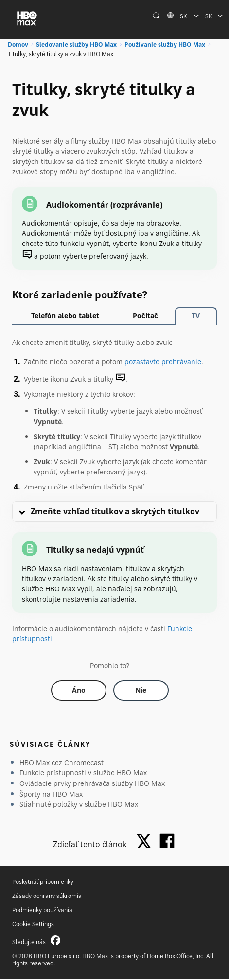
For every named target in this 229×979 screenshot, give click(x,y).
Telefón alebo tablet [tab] (65, 315)
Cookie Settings (33, 924)
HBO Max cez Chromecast (61, 762)
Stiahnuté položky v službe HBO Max (78, 804)
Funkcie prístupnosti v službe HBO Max (83, 772)
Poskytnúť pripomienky (42, 882)
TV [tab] (196, 315)
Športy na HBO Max (51, 794)
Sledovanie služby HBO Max (76, 44)
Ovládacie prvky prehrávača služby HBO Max (92, 783)
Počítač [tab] (145, 315)
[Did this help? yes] (78, 690)
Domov (18, 44)
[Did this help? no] (141, 690)
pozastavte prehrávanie (162, 361)
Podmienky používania (42, 910)
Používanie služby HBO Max (164, 44)
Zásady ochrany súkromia (47, 896)
